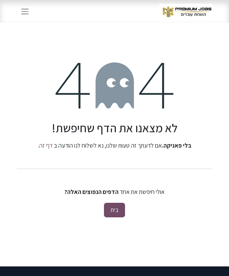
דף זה (46, 145)
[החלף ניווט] (25, 11)
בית (114, 210)
